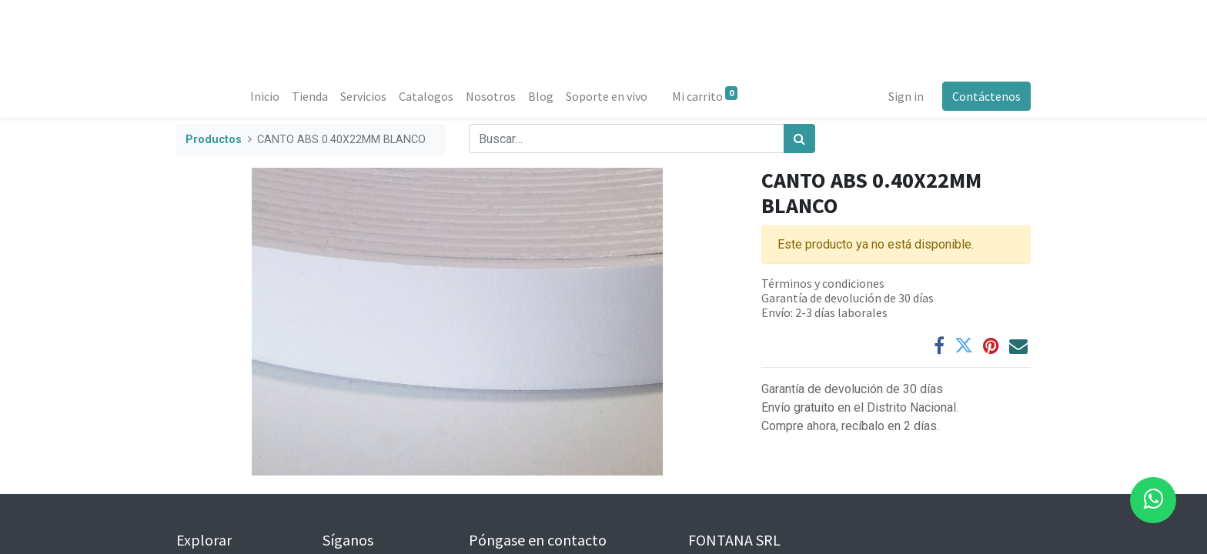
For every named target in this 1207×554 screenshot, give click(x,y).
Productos (214, 139)
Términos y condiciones (822, 283)
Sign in (906, 96)
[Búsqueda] (799, 138)
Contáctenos (986, 96)
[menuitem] (265, 96)
